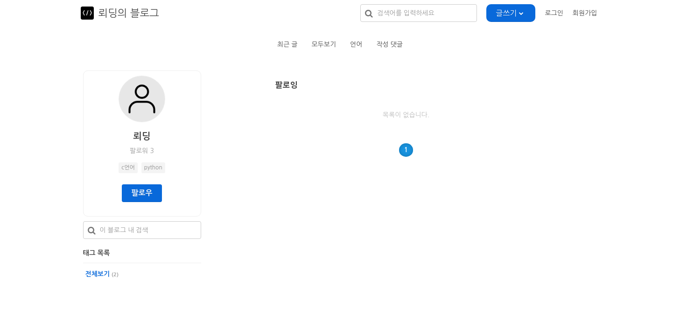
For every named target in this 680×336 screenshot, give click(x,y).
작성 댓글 (389, 44)
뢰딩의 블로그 (128, 13)
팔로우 (141, 192)
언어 (356, 44)
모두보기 (323, 44)
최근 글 (287, 44)
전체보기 (102, 274)
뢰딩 (142, 136)
